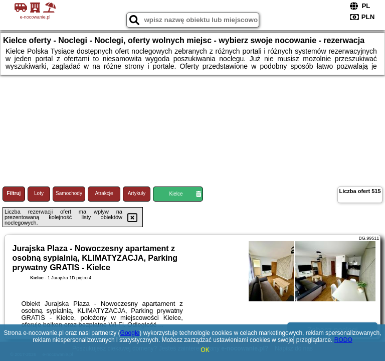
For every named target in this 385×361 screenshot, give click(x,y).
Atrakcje (104, 193)
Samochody (69, 193)
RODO (343, 339)
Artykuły (137, 193)
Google (130, 332)
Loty (39, 193)
